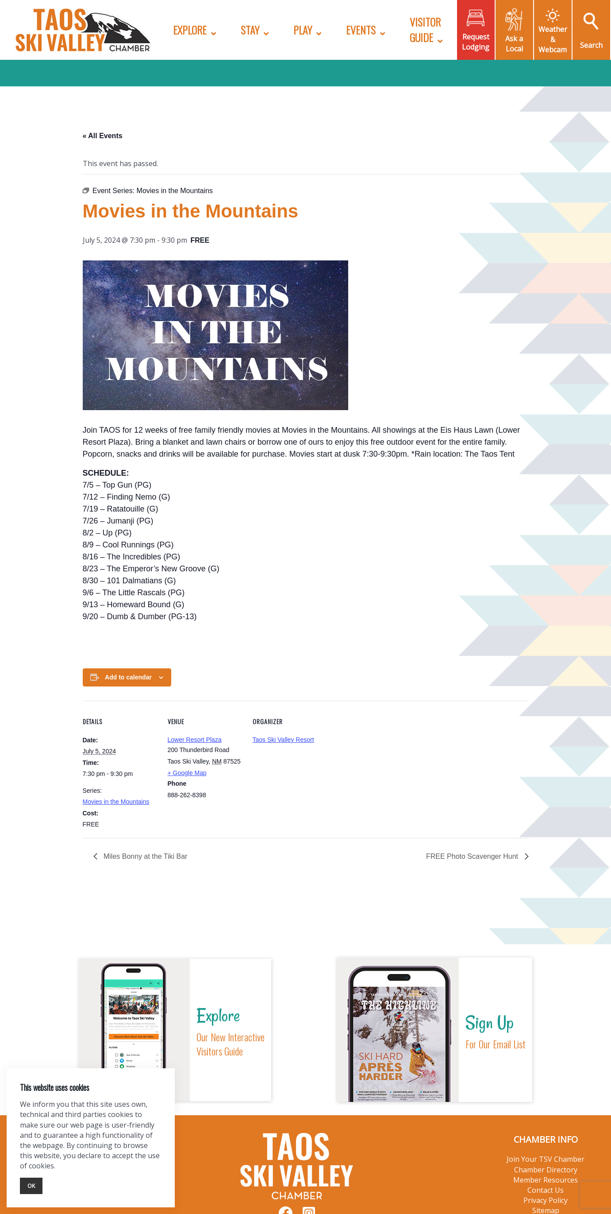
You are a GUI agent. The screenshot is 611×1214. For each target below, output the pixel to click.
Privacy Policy (545, 1200)
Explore (190, 30)
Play (302, 30)
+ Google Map (187, 772)
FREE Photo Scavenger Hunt (473, 856)
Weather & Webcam (552, 39)
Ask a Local (514, 44)
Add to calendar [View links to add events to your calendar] (128, 677)
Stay (250, 30)
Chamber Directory (545, 1170)
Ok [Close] (31, 1186)
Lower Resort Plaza (195, 739)
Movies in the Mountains (116, 801)
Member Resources (545, 1180)
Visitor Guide (425, 29)
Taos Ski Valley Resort (283, 739)
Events (361, 30)
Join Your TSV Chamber (545, 1159)
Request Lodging (475, 42)
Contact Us (545, 1190)
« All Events (103, 136)
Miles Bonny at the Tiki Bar (145, 856)
